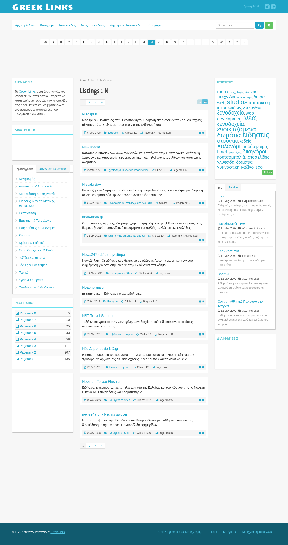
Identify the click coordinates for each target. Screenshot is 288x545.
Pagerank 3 (26, 345)
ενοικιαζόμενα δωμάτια (236, 131)
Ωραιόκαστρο (244, 97)
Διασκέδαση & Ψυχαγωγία (37, 193)
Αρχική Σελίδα (252, 6)
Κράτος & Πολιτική (32, 242)
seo (259, 166)
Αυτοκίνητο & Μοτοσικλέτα (37, 186)
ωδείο (246, 140)
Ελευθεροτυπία (228, 251)
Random (233, 187)
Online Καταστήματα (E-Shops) (126, 235)
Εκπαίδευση (27, 213)
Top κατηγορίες (24, 168)
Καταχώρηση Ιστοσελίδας (58, 25)
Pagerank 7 (26, 319)
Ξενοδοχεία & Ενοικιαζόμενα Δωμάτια (130, 202)
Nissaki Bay (91, 184)
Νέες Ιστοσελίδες (93, 25)
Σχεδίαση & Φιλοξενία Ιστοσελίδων (128, 169)
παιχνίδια (226, 96)
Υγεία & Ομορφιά (31, 280)
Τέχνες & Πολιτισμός (33, 265)
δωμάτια (244, 161)
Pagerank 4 (26, 339)
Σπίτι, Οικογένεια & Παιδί (36, 250)
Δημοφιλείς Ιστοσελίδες (126, 25)
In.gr (221, 196)
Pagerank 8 (26, 313)
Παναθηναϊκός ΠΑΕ (231, 223)
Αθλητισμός (27, 178)
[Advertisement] (144, 61)
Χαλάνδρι (229, 146)
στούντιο (227, 140)
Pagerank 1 (26, 358)
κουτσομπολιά (231, 156)
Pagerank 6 (26, 326)
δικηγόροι (254, 151)
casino (251, 91)
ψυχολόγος (235, 152)
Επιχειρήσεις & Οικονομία (37, 228)
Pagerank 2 (26, 352)
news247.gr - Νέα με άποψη (104, 414)
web (221, 102)
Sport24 (223, 274)
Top (220, 187)
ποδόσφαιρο (254, 146)
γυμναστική (228, 166)
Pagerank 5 (26, 332)
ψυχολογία (237, 92)
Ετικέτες (212, 531)
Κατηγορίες (155, 25)
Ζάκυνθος (252, 107)
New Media (91, 147)
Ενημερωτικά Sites (121, 273)
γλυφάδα (225, 161)
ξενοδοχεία (230, 123)
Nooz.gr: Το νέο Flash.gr (101, 381)
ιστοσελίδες (258, 156)
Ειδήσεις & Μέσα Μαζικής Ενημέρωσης (37, 203)
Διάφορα (113, 132)
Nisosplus (90, 114)
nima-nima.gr (92, 217)
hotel (222, 151)
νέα (250, 117)
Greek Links (27, 91)
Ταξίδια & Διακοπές (32, 257)
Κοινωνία (25, 235)
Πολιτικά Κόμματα (119, 367)
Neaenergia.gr (93, 287)
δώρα (259, 96)
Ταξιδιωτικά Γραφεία (121, 334)
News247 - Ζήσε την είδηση (104, 254)
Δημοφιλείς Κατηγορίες (52, 168)
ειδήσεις (256, 134)
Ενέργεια (112, 301)
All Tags (267, 172)
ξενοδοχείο (230, 112)
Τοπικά (23, 272)
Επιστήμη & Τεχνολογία (35, 220)
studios (237, 101)
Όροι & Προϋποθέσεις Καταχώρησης (180, 531)
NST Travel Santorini (98, 316)
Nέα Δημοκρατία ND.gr (100, 348)
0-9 (45, 42)
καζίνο (247, 166)
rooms (223, 91)
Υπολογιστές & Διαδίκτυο (36, 287)
